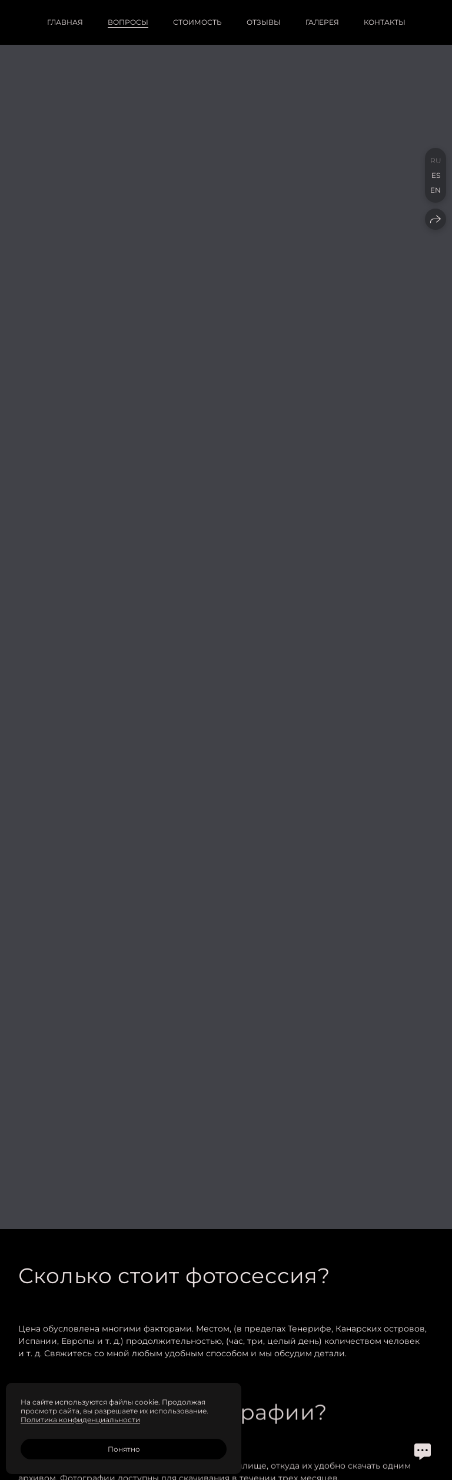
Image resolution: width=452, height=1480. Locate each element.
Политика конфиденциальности (80, 1419)
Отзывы (264, 22)
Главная (65, 22)
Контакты (385, 22)
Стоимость (197, 22)
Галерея (322, 22)
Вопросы (128, 22)
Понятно (124, 1449)
